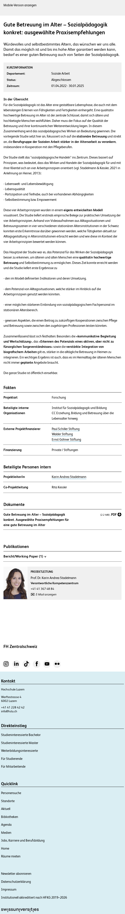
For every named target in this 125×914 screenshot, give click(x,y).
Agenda (6, 824)
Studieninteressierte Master (19, 743)
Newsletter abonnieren (16, 873)
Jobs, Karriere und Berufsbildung (23, 840)
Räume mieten (10, 856)
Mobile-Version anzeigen (20, 5)
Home (5, 848)
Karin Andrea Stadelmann (69, 477)
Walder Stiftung (62, 434)
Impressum (8, 889)
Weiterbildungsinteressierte (19, 750)
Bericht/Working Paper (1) (24, 556)
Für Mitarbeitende (13, 766)
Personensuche (11, 793)
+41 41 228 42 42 (13, 707)
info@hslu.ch (9, 711)
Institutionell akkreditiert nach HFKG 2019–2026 (34, 897)
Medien (6, 832)
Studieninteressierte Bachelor (21, 735)
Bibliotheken (9, 817)
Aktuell (5, 809)
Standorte (8, 801)
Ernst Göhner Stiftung (66, 439)
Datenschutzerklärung (16, 881)
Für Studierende (11, 758)
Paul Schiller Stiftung (66, 429)
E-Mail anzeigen (46, 594)
